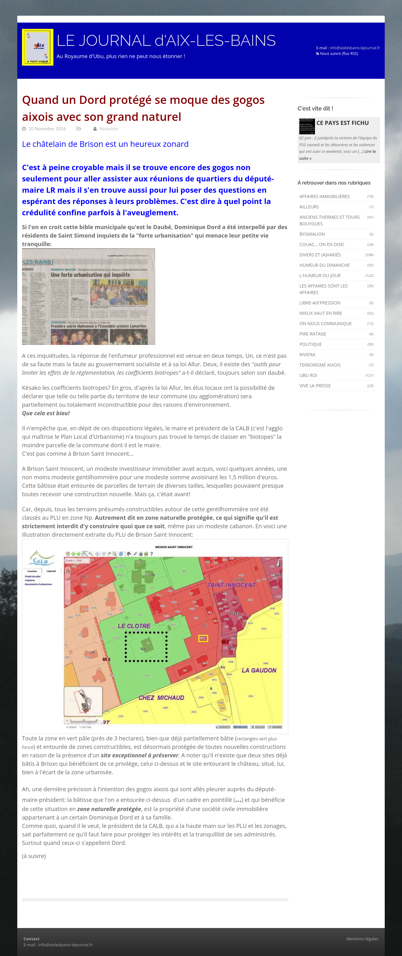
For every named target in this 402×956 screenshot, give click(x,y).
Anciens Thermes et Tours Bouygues (337, 220)
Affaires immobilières (337, 196)
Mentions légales (362, 939)
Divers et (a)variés (337, 255)
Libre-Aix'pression (337, 303)
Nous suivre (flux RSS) (337, 53)
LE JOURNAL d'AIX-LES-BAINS (166, 40)
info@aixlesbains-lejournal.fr (355, 48)
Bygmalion (337, 234)
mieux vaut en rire (337, 313)
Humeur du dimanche (337, 265)
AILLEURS (337, 207)
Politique (337, 344)
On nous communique (337, 323)
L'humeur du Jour (337, 275)
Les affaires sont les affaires (337, 289)
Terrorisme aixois (337, 365)
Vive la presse (337, 386)
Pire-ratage (337, 334)
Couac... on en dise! (337, 244)
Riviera (337, 354)
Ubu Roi (337, 375)
